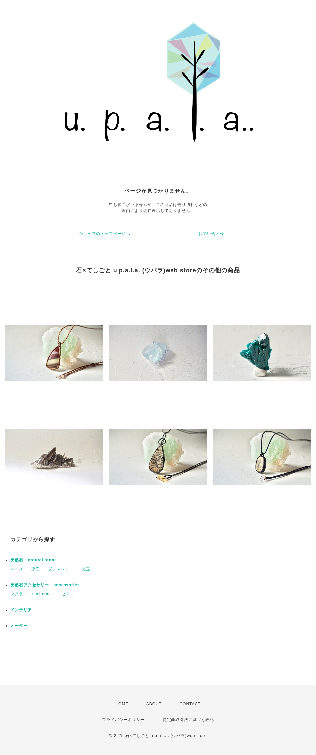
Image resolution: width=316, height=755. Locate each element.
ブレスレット (61, 569)
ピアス (68, 594)
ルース (17, 569)
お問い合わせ (211, 233)
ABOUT (154, 704)
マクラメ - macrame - (32, 594)
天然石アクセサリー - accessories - (47, 585)
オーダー (19, 625)
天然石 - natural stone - (35, 560)
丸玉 (86, 569)
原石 (35, 569)
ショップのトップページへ (104, 233)
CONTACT (189, 704)
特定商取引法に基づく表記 (188, 719)
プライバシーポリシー (123, 719)
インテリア (21, 610)
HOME (121, 704)
